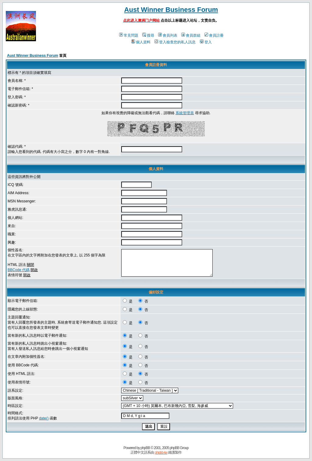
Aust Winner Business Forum (171, 9)
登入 (206, 42)
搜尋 (148, 35)
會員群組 (190, 35)
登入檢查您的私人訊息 (175, 42)
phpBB (145, 448)
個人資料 (141, 42)
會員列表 (167, 35)
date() (43, 418)
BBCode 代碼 (19, 270)
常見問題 (128, 35)
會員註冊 (214, 35)
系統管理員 (185, 113)
